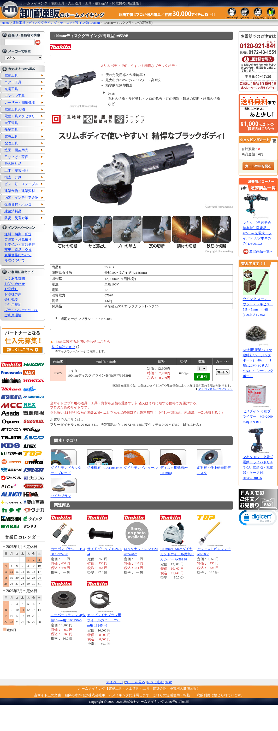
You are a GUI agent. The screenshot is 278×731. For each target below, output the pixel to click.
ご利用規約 (12, 305)
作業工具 (11, 130)
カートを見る (135, 682)
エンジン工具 (14, 96)
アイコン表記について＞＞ (215, 388)
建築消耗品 (12, 211)
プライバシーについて (21, 310)
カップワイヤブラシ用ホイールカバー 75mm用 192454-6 (104, 620)
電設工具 (11, 136)
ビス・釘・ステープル (21, 184)
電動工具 (11, 75)
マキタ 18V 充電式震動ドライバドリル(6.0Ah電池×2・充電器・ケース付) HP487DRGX (258, 467)
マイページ (114, 682)
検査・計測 (12, 177)
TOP (168, 682)
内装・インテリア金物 (21, 198)
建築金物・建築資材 (19, 191)
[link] (258, 519)
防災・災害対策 (16, 218)
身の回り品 (12, 164)
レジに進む (155, 682)
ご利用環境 (12, 315)
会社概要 (11, 299)
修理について (14, 260)
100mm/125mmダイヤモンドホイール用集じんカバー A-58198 (177, 554)
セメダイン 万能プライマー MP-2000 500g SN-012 (259, 416)
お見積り (11, 289)
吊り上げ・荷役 (16, 157)
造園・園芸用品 (16, 150)
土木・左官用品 (16, 170)
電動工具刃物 (14, 109)
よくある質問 (14, 278)
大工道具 (11, 123)
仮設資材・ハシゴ (18, 204)
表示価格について (18, 255)
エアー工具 (12, 82)
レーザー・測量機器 (19, 102)
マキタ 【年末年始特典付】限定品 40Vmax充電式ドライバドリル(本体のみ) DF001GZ (257, 233)
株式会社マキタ (63, 347)
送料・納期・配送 (18, 234)
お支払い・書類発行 (19, 245)
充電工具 (11, 89)
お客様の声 (12, 294)
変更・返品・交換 (18, 250)
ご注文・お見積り (18, 239)
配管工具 (11, 143)
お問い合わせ (14, 284)
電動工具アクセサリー (21, 116)
